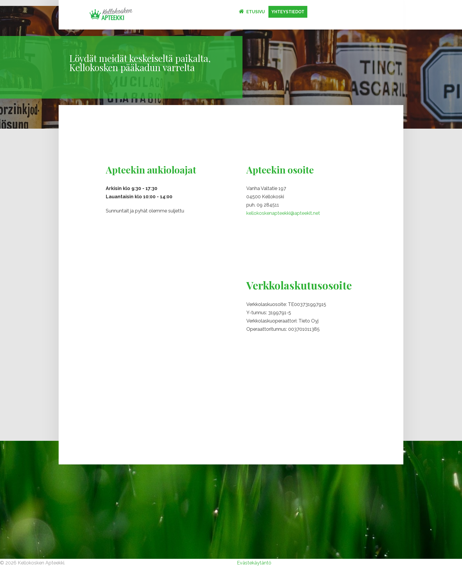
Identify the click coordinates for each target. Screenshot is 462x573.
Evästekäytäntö (254, 563)
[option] (231, 67)
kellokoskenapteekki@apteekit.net (283, 213)
